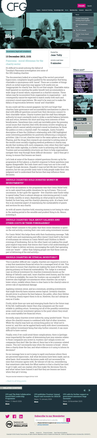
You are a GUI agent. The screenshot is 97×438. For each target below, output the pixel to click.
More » (77, 90)
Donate (81, 5)
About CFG (88, 10)
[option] (19, 398)
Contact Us (39, 432)
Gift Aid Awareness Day (82, 25)
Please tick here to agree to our (53, 424)
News (66, 10)
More (7, 404)
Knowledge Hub (58, 10)
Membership (73, 10)
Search (89, 6)
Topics (38, 10)
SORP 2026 (79, 40)
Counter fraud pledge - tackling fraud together (83, 19)
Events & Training (47, 10)
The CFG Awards (81, 30)
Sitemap (32, 432)
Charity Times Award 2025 (82, 35)
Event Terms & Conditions (60, 432)
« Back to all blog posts (16, 381)
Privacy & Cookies (47, 432)
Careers (81, 10)
